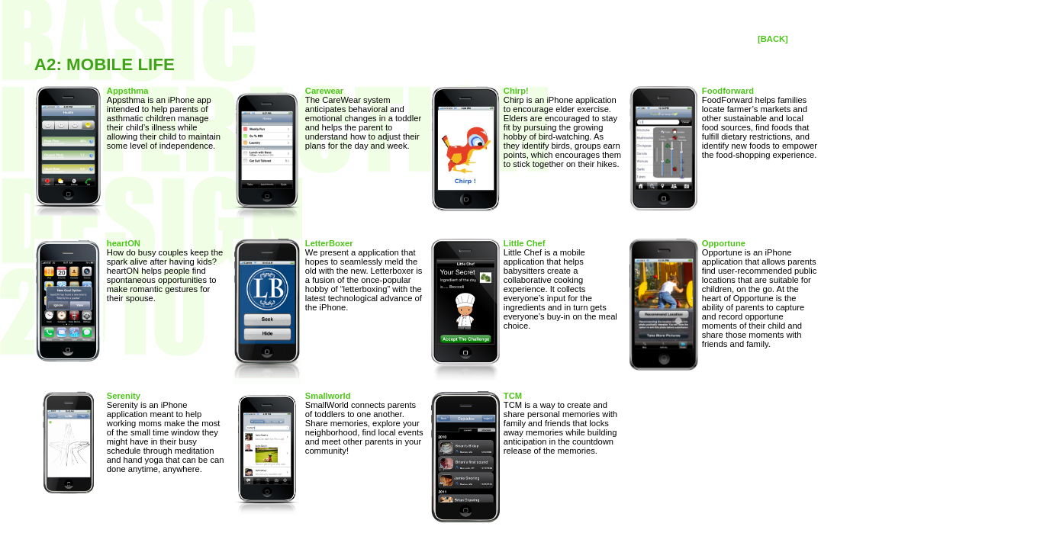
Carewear (324, 90)
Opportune (723, 243)
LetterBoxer (329, 243)
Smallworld (328, 395)
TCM (513, 395)
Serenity (123, 395)
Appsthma (128, 90)
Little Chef (525, 243)
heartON (123, 243)
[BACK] (773, 38)
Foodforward (728, 90)
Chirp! (516, 90)
